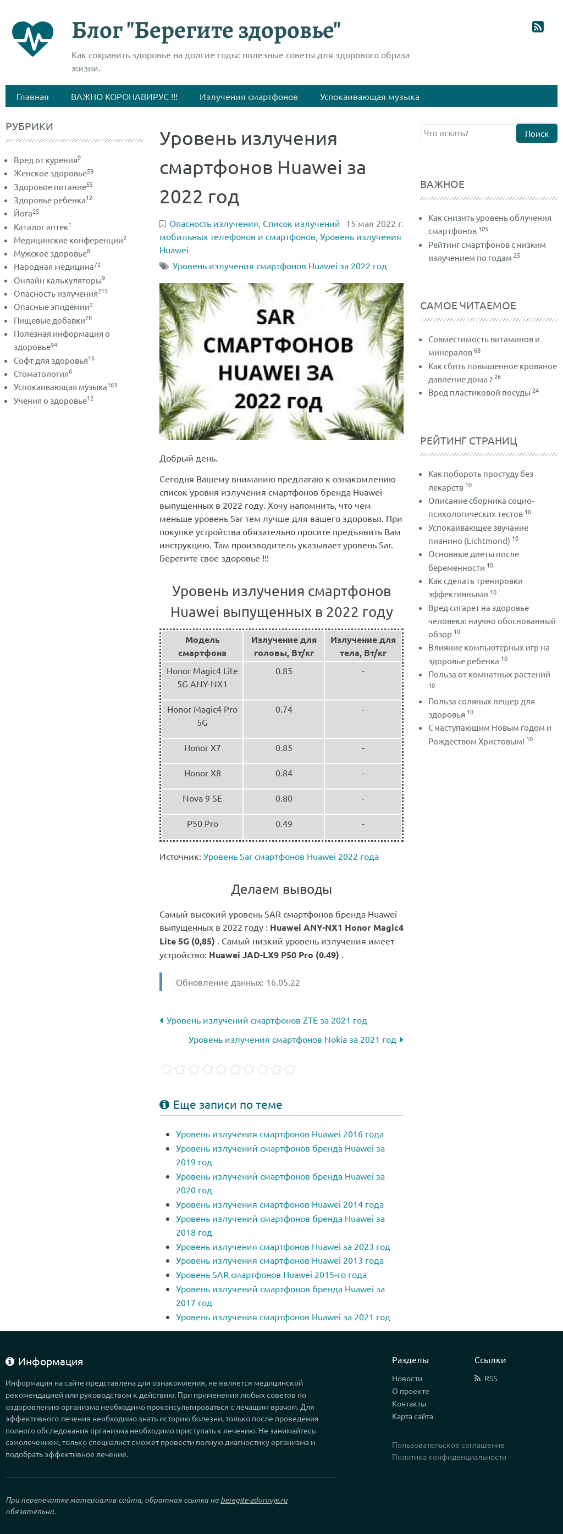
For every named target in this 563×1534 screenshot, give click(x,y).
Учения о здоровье (53, 400)
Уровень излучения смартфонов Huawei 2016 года (280, 1133)
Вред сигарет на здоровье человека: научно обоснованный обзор (492, 621)
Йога (26, 213)
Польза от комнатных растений (489, 674)
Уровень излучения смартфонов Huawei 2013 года (280, 1259)
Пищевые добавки (53, 320)
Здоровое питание (53, 186)
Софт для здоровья (54, 360)
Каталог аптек (42, 226)
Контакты (409, 1403)
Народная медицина (57, 266)
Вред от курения (47, 159)
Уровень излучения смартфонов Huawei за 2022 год (280, 265)
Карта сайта (412, 1416)
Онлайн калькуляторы (59, 280)
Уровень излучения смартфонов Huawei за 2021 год (283, 1316)
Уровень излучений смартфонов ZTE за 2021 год (263, 1019)
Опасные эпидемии (53, 306)
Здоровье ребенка (53, 199)
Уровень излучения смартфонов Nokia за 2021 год (296, 1038)
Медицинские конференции (70, 240)
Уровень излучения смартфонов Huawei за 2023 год (283, 1246)
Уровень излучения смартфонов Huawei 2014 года (280, 1203)
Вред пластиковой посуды (479, 392)
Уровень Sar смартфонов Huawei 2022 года (291, 856)
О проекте (410, 1391)
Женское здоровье (53, 173)
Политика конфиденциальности (449, 1456)
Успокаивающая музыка (65, 386)
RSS (490, 1378)
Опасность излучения (61, 293)
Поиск (537, 133)
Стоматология (43, 373)
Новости (407, 1378)
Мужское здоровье (52, 253)
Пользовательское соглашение (448, 1444)
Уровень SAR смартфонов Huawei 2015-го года (271, 1274)
